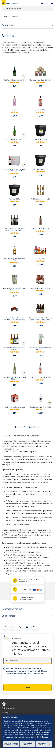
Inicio (6, 16)
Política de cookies (8, 708)
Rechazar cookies (10, 744)
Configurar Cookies (27, 744)
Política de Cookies (40, 737)
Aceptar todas (44, 744)
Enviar (27, 687)
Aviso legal (5, 712)
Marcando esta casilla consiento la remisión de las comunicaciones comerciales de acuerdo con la (26, 670)
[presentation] (19, 680)
